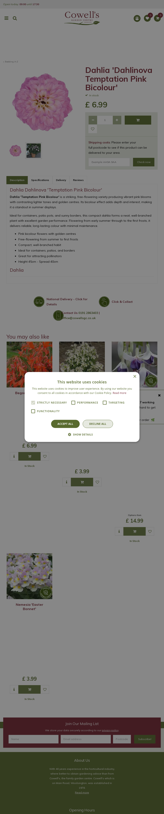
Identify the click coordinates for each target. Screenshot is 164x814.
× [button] (134, 376)
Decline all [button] (97, 424)
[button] (82, 434)
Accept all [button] (65, 424)
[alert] (82, 407)
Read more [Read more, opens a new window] (119, 393)
